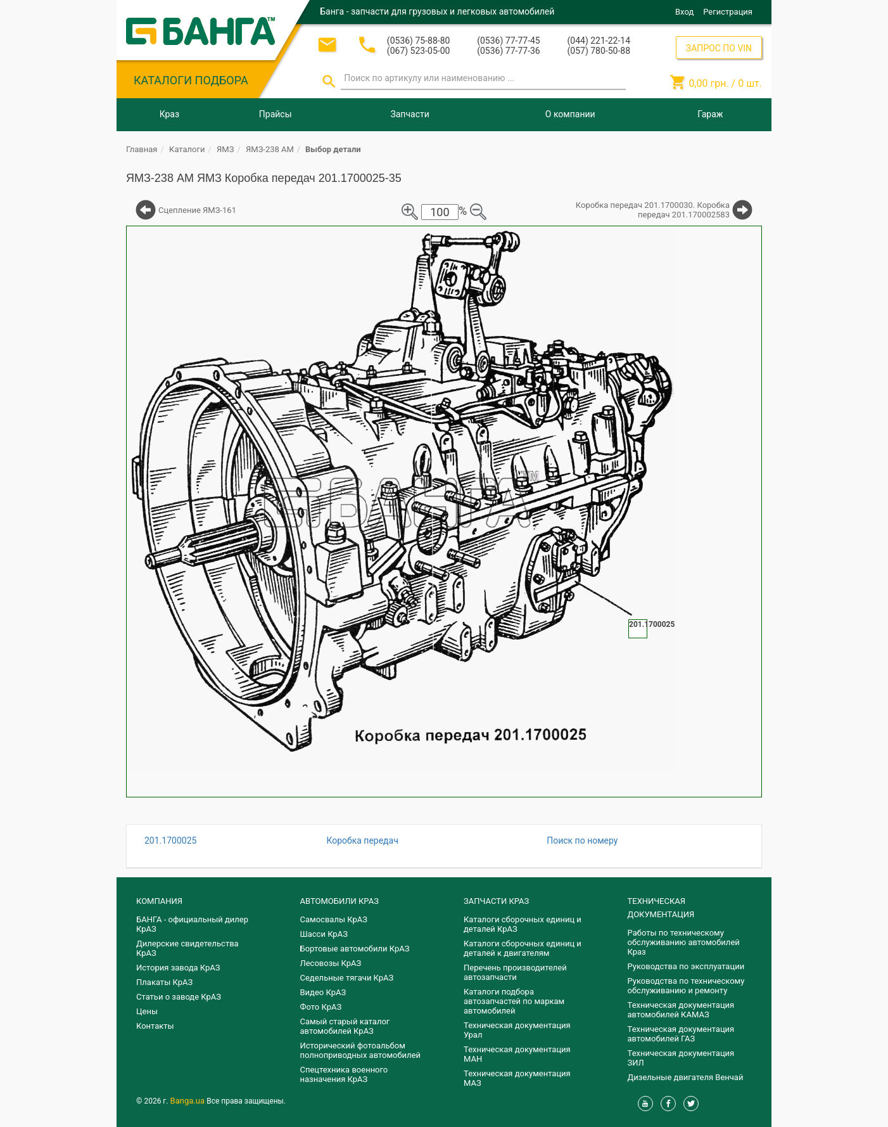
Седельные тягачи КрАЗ (347, 977)
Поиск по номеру (582, 840)
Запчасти (409, 114)
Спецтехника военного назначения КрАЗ (344, 1074)
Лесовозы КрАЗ (331, 963)
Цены (147, 1011)
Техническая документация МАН (517, 1054)
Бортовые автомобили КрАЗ (355, 948)
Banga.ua (188, 1100)
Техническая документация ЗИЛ (681, 1057)
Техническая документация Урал (517, 1030)
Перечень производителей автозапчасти (515, 972)
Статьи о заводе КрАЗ (178, 996)
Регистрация (727, 11)
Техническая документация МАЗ (517, 1078)
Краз (169, 114)
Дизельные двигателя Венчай (686, 1077)
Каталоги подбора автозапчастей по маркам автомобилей (514, 1001)
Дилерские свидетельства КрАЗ (187, 948)
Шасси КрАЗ (324, 934)
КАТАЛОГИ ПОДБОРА (191, 80)
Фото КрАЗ (321, 1007)
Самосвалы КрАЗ (333, 919)
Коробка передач (362, 840)
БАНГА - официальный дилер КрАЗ (192, 924)
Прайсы (275, 114)
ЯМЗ (225, 149)
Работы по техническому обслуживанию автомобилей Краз (684, 942)
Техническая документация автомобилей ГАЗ (681, 1033)
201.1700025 (170, 840)
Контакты (155, 1026)
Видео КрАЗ (323, 992)
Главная (141, 149)
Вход (684, 11)
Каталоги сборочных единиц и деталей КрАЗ (522, 924)
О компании (570, 114)
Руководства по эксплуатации (686, 966)
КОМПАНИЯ (159, 901)
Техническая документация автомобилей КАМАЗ (681, 1009)
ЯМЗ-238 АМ (270, 149)
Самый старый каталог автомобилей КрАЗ (345, 1026)
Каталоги (187, 149)
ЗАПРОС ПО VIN (719, 48)
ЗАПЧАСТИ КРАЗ (496, 901)
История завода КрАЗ (178, 967)
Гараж (710, 114)
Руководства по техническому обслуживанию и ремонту (686, 985)
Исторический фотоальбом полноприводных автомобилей (360, 1050)
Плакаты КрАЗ (164, 982)
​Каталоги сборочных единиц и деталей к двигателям (522, 948)
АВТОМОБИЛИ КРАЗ (339, 901)
